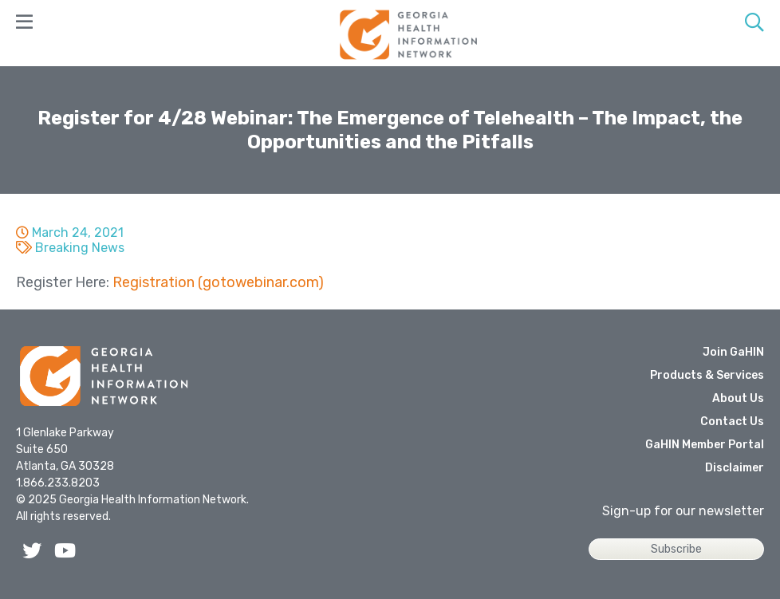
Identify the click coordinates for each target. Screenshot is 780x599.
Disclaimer (734, 468)
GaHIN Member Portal (704, 444)
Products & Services (707, 375)
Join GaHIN (733, 352)
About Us (738, 398)
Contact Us (732, 421)
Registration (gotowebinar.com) (218, 282)
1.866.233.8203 (58, 483)
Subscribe (676, 549)
